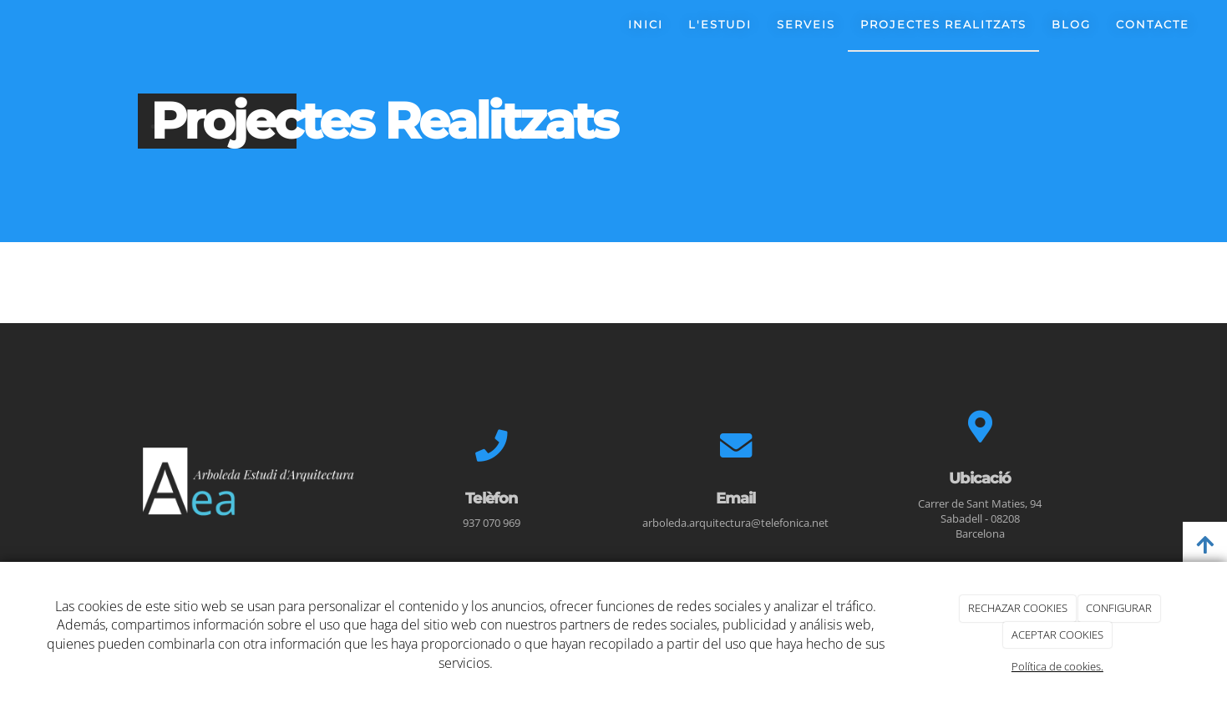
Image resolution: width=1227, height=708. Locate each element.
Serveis (806, 24)
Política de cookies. (1057, 666)
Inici (645, 24)
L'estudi (720, 24)
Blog (1071, 24)
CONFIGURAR (1119, 607)
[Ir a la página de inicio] (6, 25)
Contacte (1152, 24)
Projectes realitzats (943, 24)
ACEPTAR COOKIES (1057, 634)
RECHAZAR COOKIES (1017, 607)
